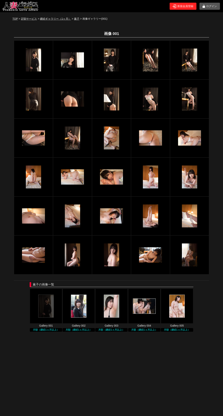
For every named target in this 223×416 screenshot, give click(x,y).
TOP (15, 18)
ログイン (210, 6)
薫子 (76, 18)
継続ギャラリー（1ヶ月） (55, 18)
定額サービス (29, 18)
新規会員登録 (183, 6)
